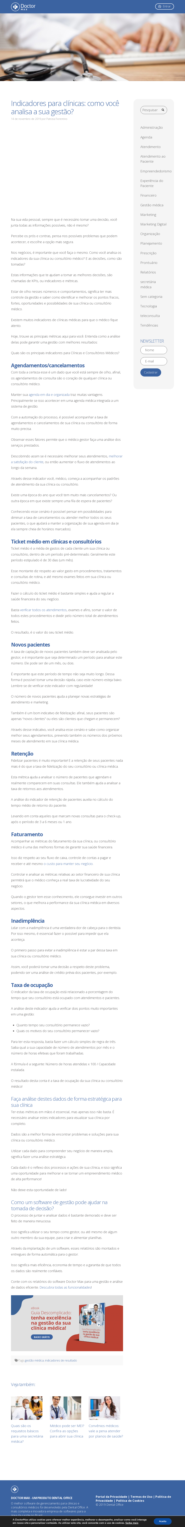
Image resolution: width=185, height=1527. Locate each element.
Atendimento (150, 146)
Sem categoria (151, 296)
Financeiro (148, 195)
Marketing (148, 214)
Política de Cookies (130, 1501)
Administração (151, 127)
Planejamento (151, 243)
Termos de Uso (141, 1497)
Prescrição (148, 253)
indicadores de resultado (61, 1360)
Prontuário (148, 262)
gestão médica (34, 1360)
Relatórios (148, 272)
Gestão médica (152, 205)
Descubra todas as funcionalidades (65, 1287)
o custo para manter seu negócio (68, 864)
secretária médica (148, 284)
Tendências (149, 325)
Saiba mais (131, 1523)
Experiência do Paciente (151, 183)
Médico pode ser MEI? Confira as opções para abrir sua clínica (67, 1431)
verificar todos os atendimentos (43, 610)
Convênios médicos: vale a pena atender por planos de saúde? (106, 1431)
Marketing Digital (153, 224)
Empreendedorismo (156, 171)
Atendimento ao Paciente (152, 159)
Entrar (167, 6)
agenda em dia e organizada (49, 394)
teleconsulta (150, 315)
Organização (150, 233)
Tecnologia (148, 306)
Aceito (162, 1521)
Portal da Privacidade (111, 1497)
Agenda (146, 137)
